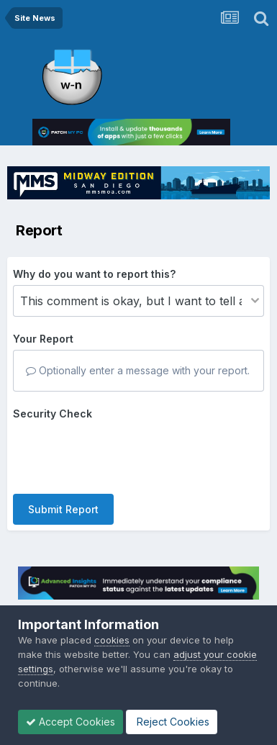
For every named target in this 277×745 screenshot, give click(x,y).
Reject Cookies (171, 721)
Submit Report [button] (63, 509)
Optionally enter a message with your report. (138, 370)
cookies (112, 640)
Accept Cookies (70, 721)
